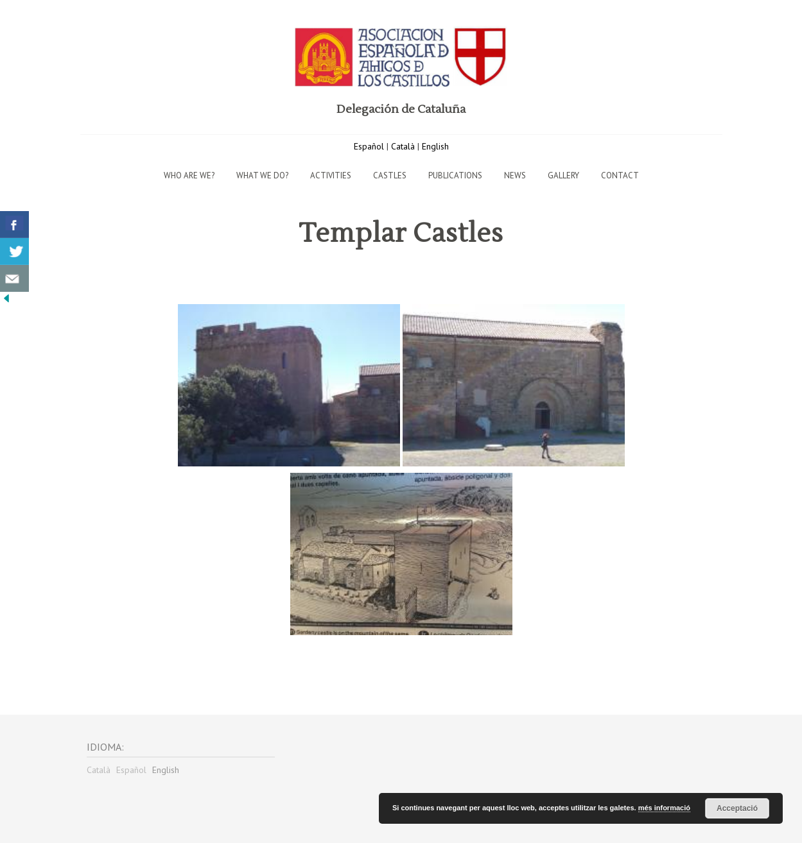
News (515, 175)
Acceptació (737, 808)
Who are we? (189, 175)
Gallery (563, 175)
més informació (664, 808)
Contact (620, 175)
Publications (455, 175)
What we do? (262, 175)
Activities (330, 175)
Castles (389, 175)
